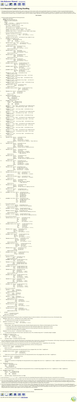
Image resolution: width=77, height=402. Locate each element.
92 (0, 332)
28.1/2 (1, 95)
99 (0, 354)
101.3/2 (1, 370)
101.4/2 (1, 375)
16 (0, 54)
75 (0, 289)
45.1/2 (1, 160)
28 (0, 91)
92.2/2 (1, 338)
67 (0, 256)
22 (0, 75)
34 (0, 117)
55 (0, 210)
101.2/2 (1, 368)
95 (0, 344)
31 (0, 111)
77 (0, 296)
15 (0, 50)
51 (0, 198)
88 (0, 326)
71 (0, 274)
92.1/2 (1, 334)
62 (0, 238)
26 (0, 84)
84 (0, 318)
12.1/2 (1, 38)
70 (0, 269)
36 (0, 121)
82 (0, 315)
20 (0, 69)
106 (0, 391)
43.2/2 (1, 143)
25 (0, 82)
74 (0, 288)
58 (0, 217)
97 (0, 349)
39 (0, 127)
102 (0, 377)
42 (0, 133)
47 (0, 176)
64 (0, 247)
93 (0, 340)
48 (0, 179)
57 (0, 216)
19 (0, 66)
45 (0, 155)
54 (0, 208)
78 (0, 299)
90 (0, 329)
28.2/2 (1, 100)
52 (0, 203)
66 (0, 255)
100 (0, 356)
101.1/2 (1, 363)
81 (0, 312)
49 (0, 184)
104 (0, 380)
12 (0, 37)
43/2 (0, 135)
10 (0, 32)
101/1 (1, 360)
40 (0, 129)
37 (0, 123)
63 (0, 243)
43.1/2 (1, 137)
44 (0, 149)
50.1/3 (1, 192)
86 (0, 321)
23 (0, 77)
